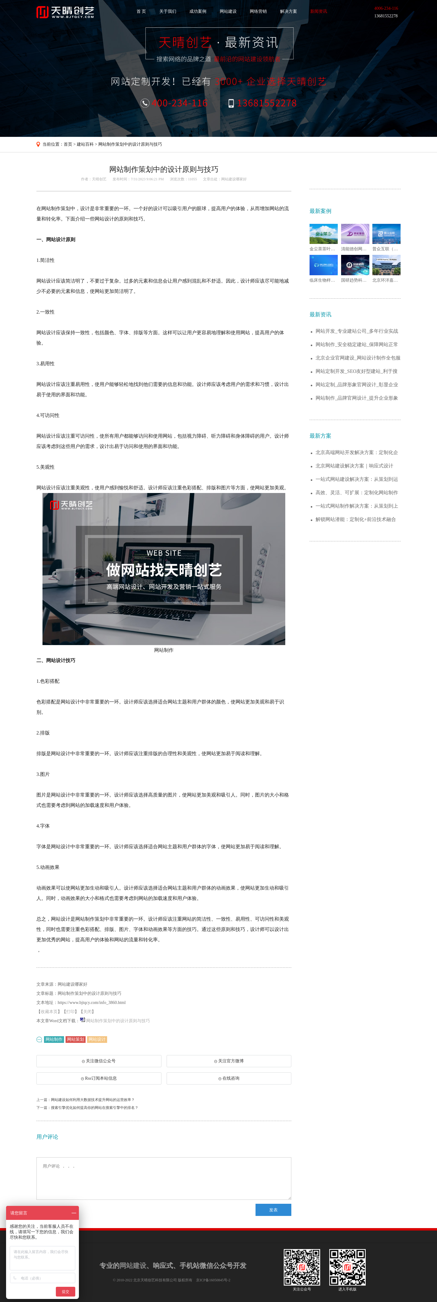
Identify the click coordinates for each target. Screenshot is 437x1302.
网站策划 (75, 1039)
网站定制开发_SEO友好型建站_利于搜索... (357, 371)
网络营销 (258, 11)
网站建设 (228, 11)
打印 (70, 1011)
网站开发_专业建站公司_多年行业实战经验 (357, 331)
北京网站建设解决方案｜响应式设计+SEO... (354, 466)
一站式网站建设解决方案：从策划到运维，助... (357, 479)
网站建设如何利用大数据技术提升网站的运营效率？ (93, 1100)
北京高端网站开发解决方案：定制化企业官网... (357, 453)
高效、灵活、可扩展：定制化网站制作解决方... (357, 493)
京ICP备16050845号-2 (213, 1280)
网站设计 (97, 1039)
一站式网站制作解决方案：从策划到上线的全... (357, 506)
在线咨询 (228, 1078)
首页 (68, 144)
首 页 (141, 11)
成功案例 (197, 11)
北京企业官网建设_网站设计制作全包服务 (358, 358)
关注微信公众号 (98, 1063)
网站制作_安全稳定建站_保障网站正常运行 (357, 345)
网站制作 (54, 1039)
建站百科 (85, 144)
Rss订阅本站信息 (99, 1078)
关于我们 (167, 11)
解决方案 (288, 11)
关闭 (87, 1011)
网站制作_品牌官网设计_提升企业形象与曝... (357, 398)
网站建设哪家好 (234, 179)
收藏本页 (49, 1011)
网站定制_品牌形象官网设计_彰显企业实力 (357, 385)
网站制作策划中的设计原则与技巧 (130, 144)
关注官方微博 (229, 1061)
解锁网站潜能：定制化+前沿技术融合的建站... (356, 520)
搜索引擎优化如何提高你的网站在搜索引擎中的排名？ (94, 1108)
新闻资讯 (318, 11)
